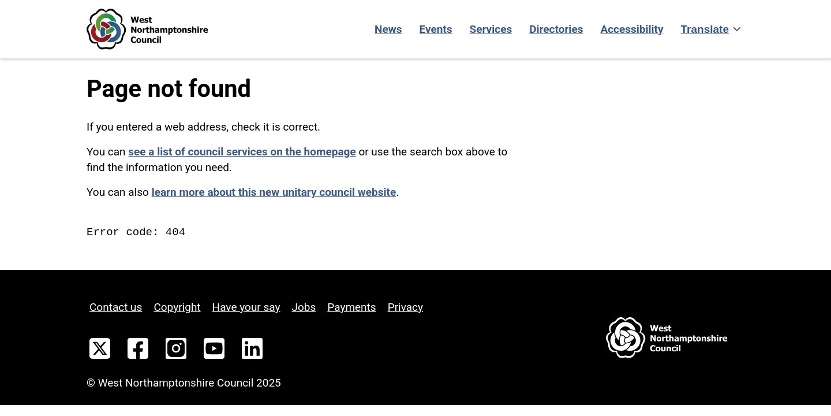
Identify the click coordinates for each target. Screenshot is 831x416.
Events (435, 29)
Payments (351, 307)
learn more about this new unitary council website (274, 192)
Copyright (177, 307)
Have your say (246, 307)
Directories (556, 29)
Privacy (405, 307)
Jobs (304, 307)
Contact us (115, 307)
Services (491, 29)
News (388, 29)
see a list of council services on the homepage (241, 151)
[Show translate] (709, 29)
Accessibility (631, 29)
